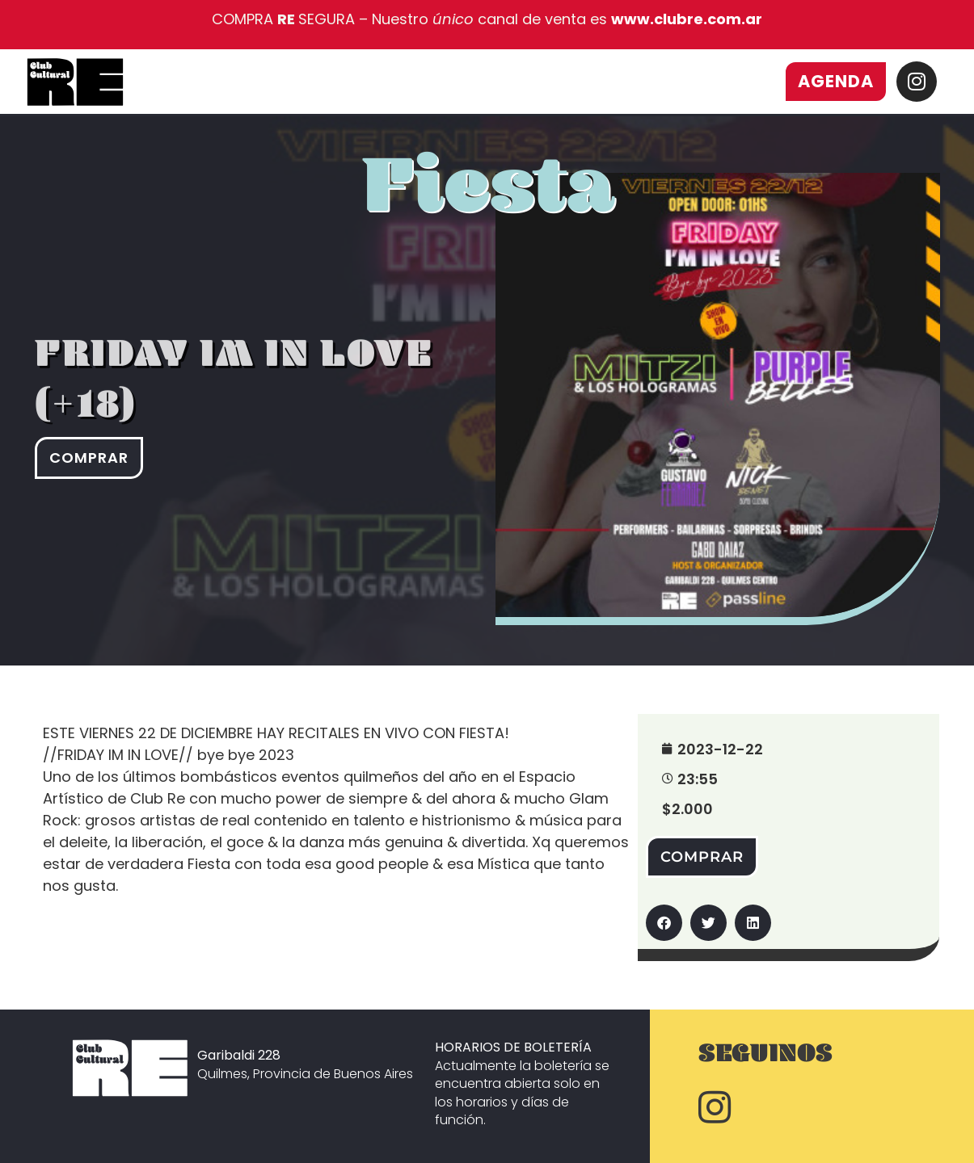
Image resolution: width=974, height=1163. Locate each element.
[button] (664, 923)
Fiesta (488, 204)
